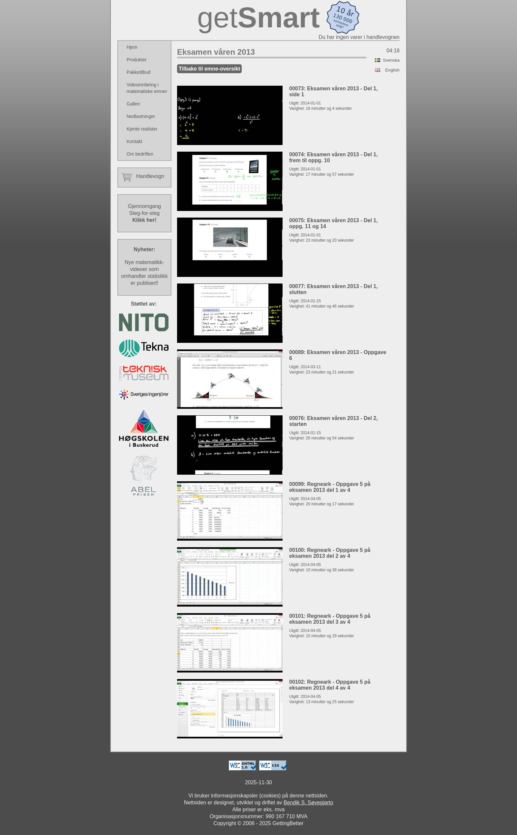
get (258, 17)
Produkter (137, 59)
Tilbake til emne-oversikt (209, 69)
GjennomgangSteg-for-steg (144, 213)
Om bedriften (140, 154)
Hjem (132, 47)
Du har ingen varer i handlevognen (359, 37)
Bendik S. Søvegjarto (308, 802)
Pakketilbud (138, 72)
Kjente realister (142, 129)
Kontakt (134, 141)
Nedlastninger (141, 116)
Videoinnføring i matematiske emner (147, 88)
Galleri (133, 103)
